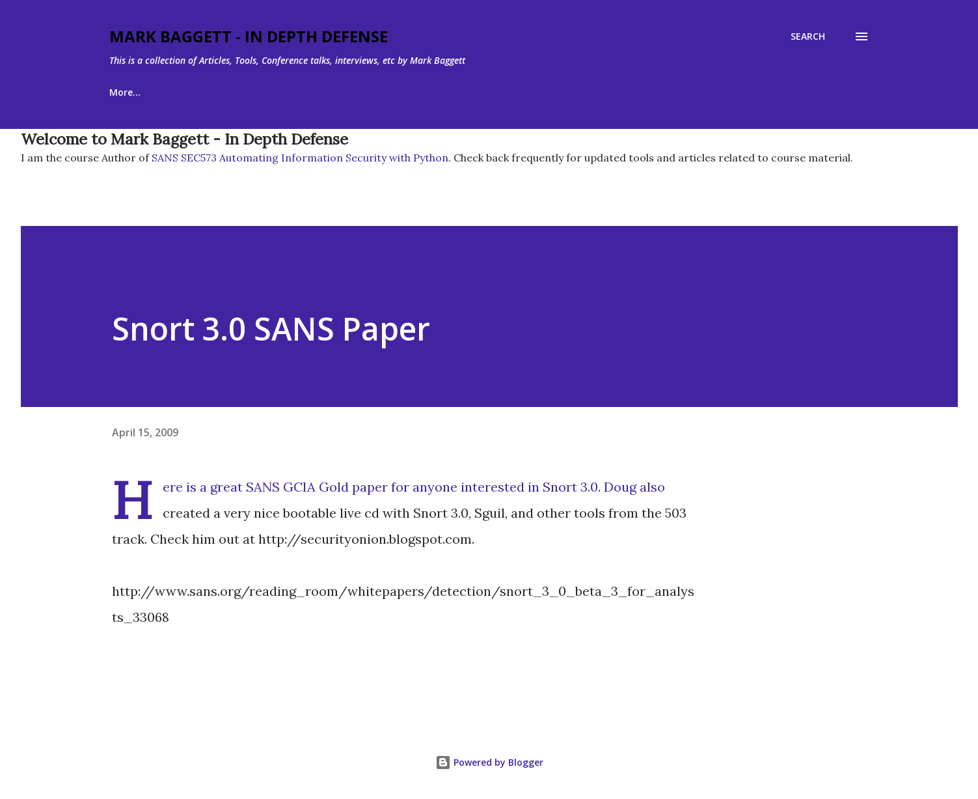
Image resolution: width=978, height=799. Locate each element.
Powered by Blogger (489, 762)
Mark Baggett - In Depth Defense (248, 36)
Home (122, 92)
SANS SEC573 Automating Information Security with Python (298, 157)
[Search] (808, 36)
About (188, 92)
